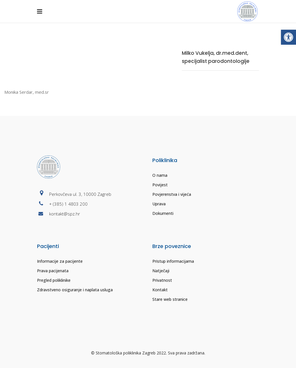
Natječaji (160, 270)
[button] (288, 37)
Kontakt (160, 289)
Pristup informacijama (173, 261)
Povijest (160, 184)
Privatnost (162, 280)
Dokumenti (162, 213)
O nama (159, 175)
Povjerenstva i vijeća (171, 194)
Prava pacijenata (53, 270)
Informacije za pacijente (60, 261)
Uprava (159, 203)
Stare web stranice (170, 299)
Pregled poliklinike (54, 280)
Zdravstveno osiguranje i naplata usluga (75, 289)
